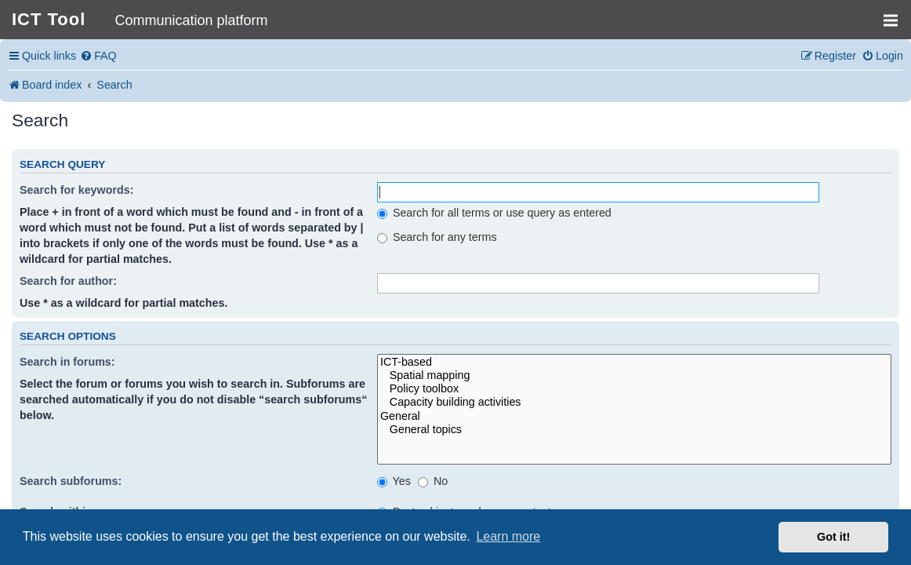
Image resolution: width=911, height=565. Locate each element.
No (433, 481)
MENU (896, 13)
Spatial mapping (634, 375)
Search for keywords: (76, 190)
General (634, 416)
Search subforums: (71, 481)
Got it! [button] (833, 536)
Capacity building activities (634, 402)
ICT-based (634, 362)
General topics (634, 429)
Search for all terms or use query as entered (494, 212)
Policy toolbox (634, 389)
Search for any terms (437, 237)
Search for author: (68, 281)
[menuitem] (98, 56)
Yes (394, 481)
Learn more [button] (508, 536)
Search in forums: (67, 361)
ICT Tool (48, 19)
